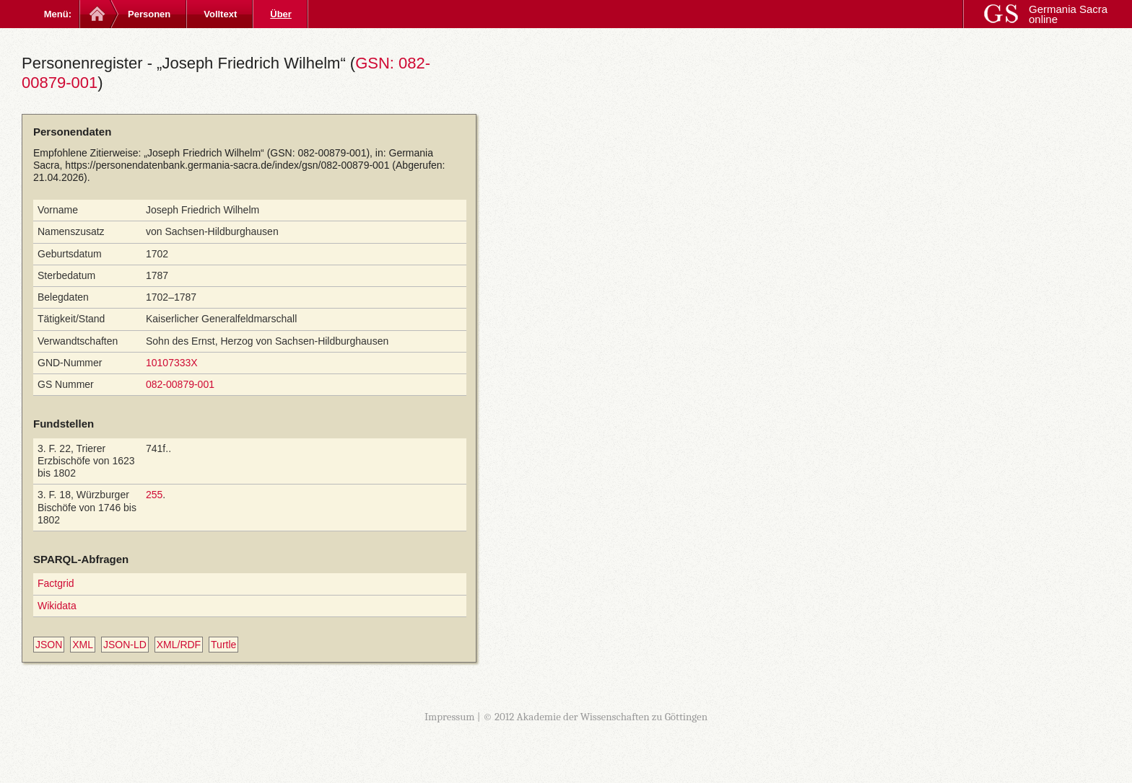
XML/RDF (179, 644)
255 (154, 494)
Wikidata (57, 605)
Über (281, 14)
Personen (149, 14)
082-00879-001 (180, 384)
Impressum (450, 716)
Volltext (220, 14)
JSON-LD (125, 644)
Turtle (223, 644)
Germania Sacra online (1068, 14)
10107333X (172, 362)
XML (82, 644)
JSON (48, 644)
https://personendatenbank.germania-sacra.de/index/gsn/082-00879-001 (227, 165)
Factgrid (56, 583)
